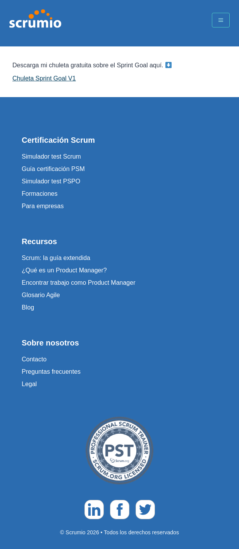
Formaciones (39, 193)
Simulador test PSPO (51, 181)
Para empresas (43, 206)
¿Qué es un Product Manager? (64, 270)
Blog (28, 307)
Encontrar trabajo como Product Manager (78, 282)
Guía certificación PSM (53, 169)
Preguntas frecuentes (51, 371)
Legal (29, 384)
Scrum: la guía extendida (56, 258)
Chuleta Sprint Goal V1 (44, 78)
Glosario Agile (41, 295)
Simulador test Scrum (51, 156)
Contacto (34, 359)
